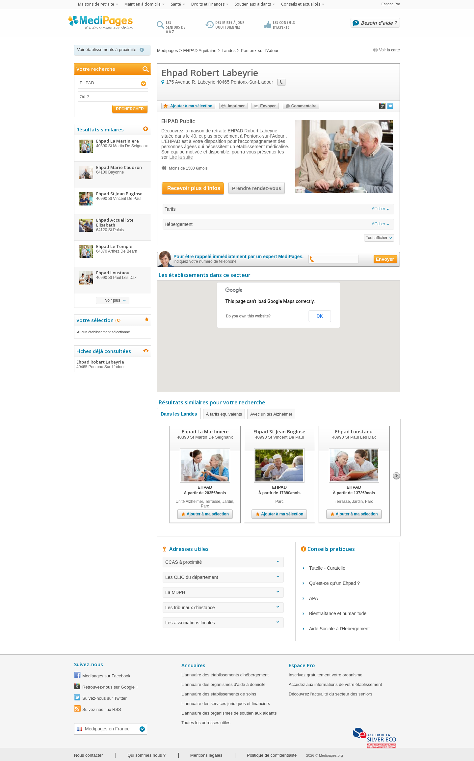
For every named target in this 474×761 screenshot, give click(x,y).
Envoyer (268, 106)
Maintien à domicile (142, 4)
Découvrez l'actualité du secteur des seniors (330, 694)
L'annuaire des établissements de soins (218, 694)
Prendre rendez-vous (256, 188)
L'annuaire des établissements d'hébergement (225, 674)
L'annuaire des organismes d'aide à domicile (223, 684)
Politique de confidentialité (272, 755)
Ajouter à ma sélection (191, 106)
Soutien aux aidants (253, 4)
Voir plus (112, 300)
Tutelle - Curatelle (327, 568)
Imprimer (236, 106)
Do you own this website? (248, 316)
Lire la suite (181, 157)
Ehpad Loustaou (354, 431)
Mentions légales (206, 755)
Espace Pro (391, 4)
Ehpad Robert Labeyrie (112, 364)
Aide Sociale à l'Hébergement (339, 628)
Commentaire (304, 106)
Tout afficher (376, 237)
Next (396, 475)
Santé (176, 4)
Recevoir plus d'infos (193, 188)
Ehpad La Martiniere (205, 431)
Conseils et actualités (300, 4)
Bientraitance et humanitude (337, 613)
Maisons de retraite (96, 4)
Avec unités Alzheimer (271, 414)
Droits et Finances (207, 4)
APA (313, 598)
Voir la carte (386, 50)
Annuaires (193, 665)
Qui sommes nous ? (146, 755)
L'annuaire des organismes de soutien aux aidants (228, 713)
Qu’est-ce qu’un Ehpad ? (334, 583)
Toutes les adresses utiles (205, 722)
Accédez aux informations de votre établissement (335, 684)
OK (320, 316)
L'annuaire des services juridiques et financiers (225, 703)
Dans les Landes (179, 414)
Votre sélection (97, 320)
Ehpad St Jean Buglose (279, 431)
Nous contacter (88, 755)
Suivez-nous (88, 664)
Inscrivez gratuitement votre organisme (325, 674)
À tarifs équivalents (224, 414)
